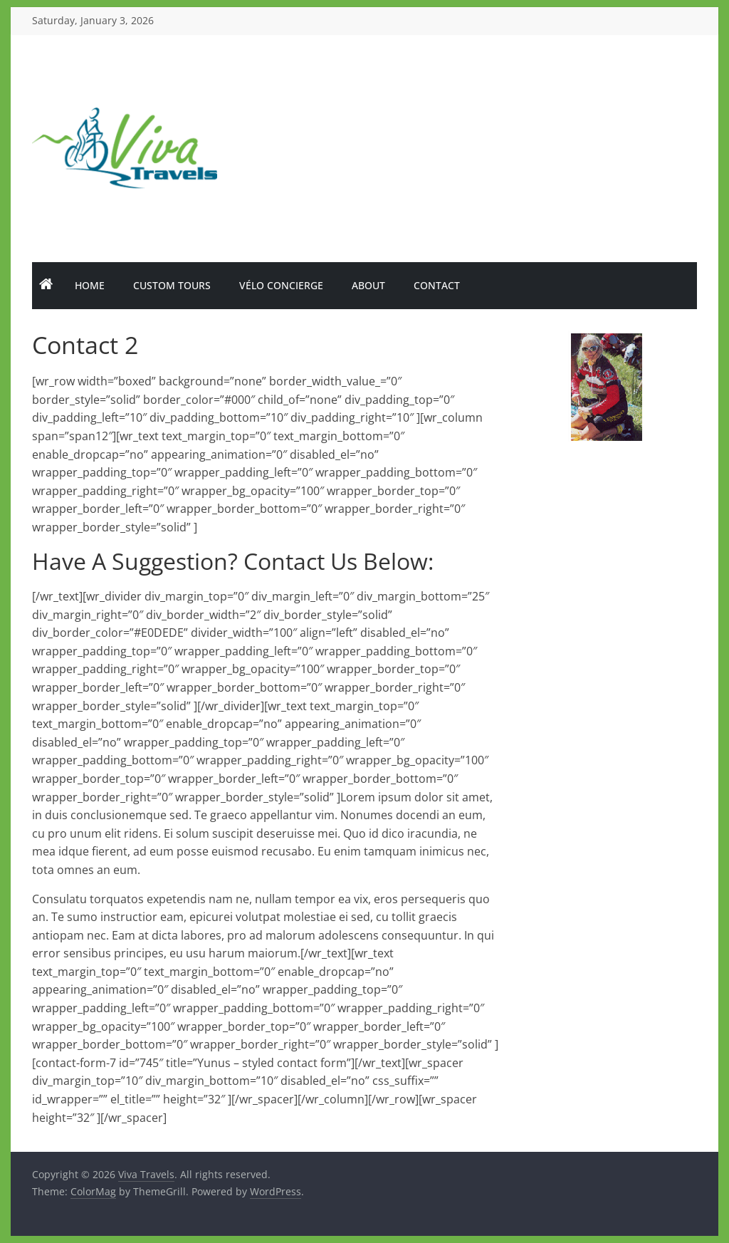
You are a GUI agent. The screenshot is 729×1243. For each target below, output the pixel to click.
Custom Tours (172, 285)
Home (90, 285)
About (368, 285)
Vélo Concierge (281, 285)
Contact (437, 285)
